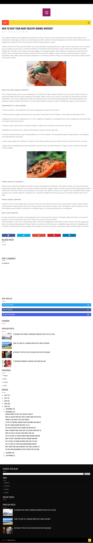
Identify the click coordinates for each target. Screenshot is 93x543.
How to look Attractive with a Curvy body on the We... (23, 417)
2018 (6, 407)
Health (27, 32)
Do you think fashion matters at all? (17, 425)
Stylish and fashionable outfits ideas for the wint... (22, 450)
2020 (6, 401)
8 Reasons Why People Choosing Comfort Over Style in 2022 (34, 334)
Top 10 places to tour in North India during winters (22, 436)
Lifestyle (5, 382)
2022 (6, 396)
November (9, 412)
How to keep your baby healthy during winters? (21, 439)
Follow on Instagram (47, 315)
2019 (6, 404)
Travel (5, 386)
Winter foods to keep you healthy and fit (19, 414)
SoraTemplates (11, 540)
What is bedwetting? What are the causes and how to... (23, 431)
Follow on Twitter (47, 305)
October (9, 453)
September (9, 456)
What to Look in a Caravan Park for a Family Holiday (31, 343)
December (9, 409)
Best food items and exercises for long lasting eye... (23, 447)
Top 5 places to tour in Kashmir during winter (21, 444)
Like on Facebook (47, 310)
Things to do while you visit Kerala (17, 420)
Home (5, 23)
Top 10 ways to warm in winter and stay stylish (21, 441)
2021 (6, 398)
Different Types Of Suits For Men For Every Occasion (31, 352)
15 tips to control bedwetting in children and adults (23, 423)
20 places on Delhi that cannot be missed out (20, 428)
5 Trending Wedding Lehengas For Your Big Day (29, 361)
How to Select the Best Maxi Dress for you (19, 433)
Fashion (5, 376)
